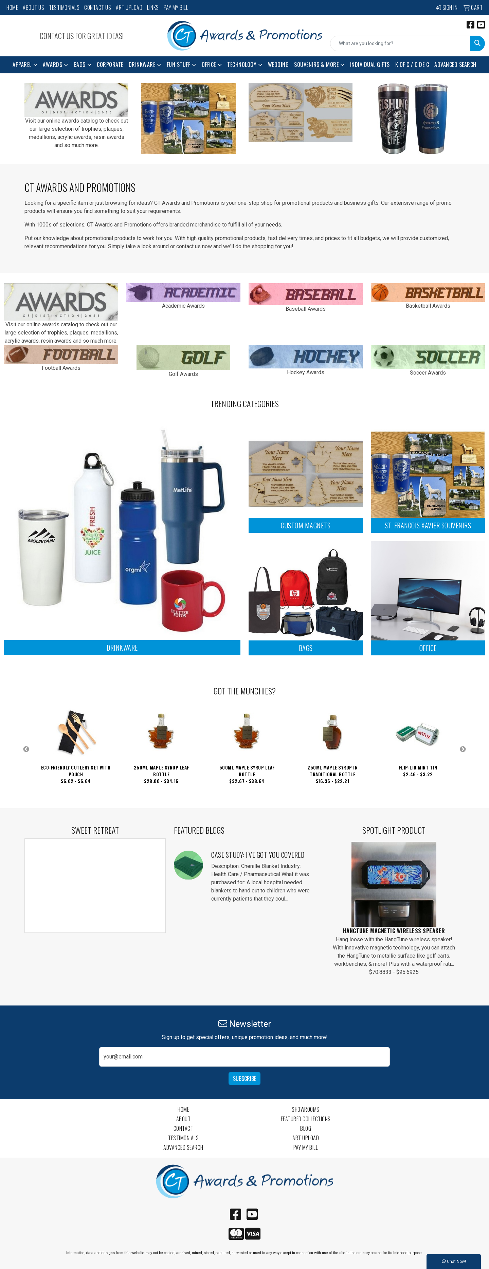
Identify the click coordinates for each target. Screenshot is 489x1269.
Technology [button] (241, 64)
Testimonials (64, 7)
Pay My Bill (176, 7)
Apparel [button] (22, 64)
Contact (184, 1128)
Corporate (110, 64)
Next (462, 749)
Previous (26, 749)
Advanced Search (455, 64)
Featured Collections (306, 1119)
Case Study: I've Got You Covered (257, 855)
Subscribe (244, 1078)
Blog (305, 1128)
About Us (33, 7)
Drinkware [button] (142, 64)
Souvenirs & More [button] (316, 64)
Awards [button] (52, 64)
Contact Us (97, 7)
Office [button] (209, 64)
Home (12, 7)
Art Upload (129, 7)
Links (153, 7)
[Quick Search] (400, 43)
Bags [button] (80, 64)
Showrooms (306, 1109)
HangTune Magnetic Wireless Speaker (394, 931)
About (183, 1119)
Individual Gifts (370, 64)
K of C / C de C (412, 64)
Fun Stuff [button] (179, 64)
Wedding (278, 64)
